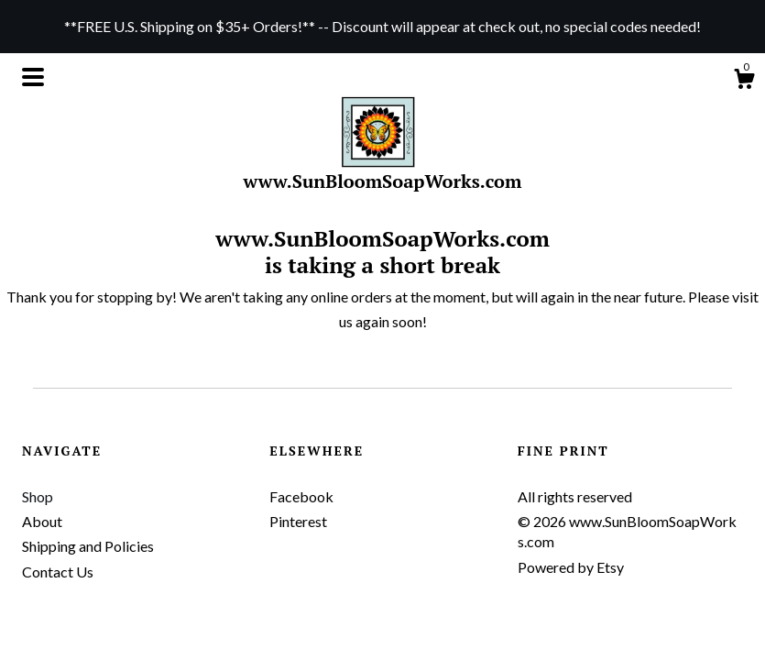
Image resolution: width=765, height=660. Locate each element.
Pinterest (298, 521)
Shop (37, 496)
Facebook (301, 496)
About (42, 521)
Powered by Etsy (571, 567)
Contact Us (57, 571)
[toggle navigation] (33, 77)
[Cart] (744, 81)
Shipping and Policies (88, 546)
